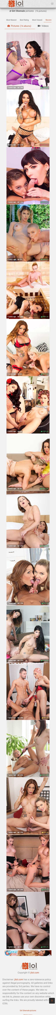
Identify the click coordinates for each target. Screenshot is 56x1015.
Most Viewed (37, 20)
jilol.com (34, 972)
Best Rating (24, 20)
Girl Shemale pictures (28, 1011)
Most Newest (11, 20)
